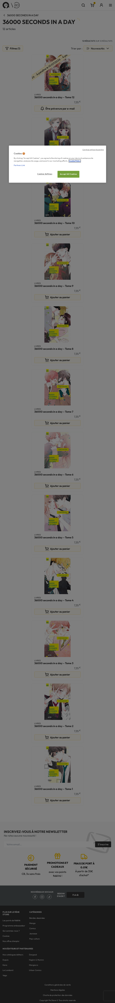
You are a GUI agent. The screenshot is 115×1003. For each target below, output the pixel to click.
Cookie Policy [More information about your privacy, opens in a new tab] (74, 161)
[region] (57, 164)
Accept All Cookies (68, 174)
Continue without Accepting (93, 150)
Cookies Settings (44, 174)
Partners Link (19, 165)
